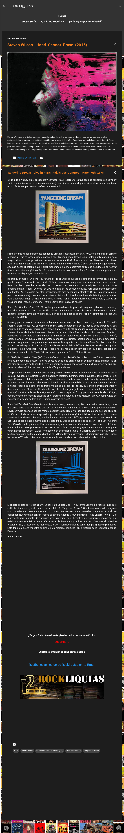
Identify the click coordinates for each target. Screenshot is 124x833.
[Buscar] (120, 7)
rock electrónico (74, 751)
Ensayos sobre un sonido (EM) (49, 751)
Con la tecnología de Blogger (62, 826)
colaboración (27, 751)
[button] (115, 45)
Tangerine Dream (91, 751)
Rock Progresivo (52, 21)
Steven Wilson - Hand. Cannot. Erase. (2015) (47, 45)
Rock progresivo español (85, 21)
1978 (16, 751)
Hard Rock (29, 21)
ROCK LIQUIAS (20, 6)
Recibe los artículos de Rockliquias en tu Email (62, 665)
